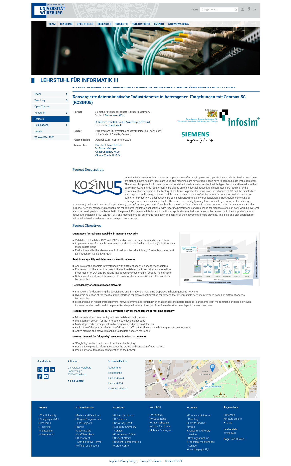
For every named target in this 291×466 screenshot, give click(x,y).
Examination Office (124, 435)
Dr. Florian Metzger (105, 148)
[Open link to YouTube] (46, 376)
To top (228, 423)
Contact (74, 361)
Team (51, 23)
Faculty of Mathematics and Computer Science (105, 87)
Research (104, 23)
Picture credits (233, 419)
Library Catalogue (160, 430)
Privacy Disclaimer (150, 461)
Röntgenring (115, 372)
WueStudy (156, 415)
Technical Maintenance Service (201, 444)
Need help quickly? (198, 450)
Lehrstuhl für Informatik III (79, 80)
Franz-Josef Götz (114, 115)
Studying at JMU (48, 419)
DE (254, 9)
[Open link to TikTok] (46, 369)
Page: (227, 439)
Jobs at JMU (84, 431)
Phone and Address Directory (198, 417)
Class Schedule (159, 423)
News (80, 427)
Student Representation (127, 442)
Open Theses (85, 23)
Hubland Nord (116, 378)
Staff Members (85, 435)
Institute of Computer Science (154, 87)
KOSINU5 (230, 87)
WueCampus (158, 419)
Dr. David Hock (113, 125)
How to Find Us (119, 361)
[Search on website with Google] (219, 9)
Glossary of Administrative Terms (89, 440)
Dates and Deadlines (88, 415)
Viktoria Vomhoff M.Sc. (108, 155)
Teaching (66, 23)
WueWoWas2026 (178, 23)
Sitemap (229, 415)
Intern (194, 9)
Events (159, 23)
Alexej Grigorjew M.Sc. (107, 151)
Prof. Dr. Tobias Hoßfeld (108, 145)
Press (191, 427)
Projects (121, 23)
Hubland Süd (115, 383)
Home (42, 408)
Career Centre (121, 446)
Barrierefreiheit (173, 461)
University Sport (122, 423)
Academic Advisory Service (124, 429)
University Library (123, 415)
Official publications (88, 446)
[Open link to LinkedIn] (52, 369)
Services (118, 408)
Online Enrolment (160, 426)
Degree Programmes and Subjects (88, 421)
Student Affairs (122, 438)
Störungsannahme (198, 438)
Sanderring (114, 367)
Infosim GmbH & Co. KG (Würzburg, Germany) (124, 122)
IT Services (120, 419)
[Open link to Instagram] (40, 369)
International (46, 435)
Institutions (45, 431)
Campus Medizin (117, 388)
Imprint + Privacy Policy (122, 461)
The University (47, 415)
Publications (141, 23)
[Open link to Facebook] (40, 376)
